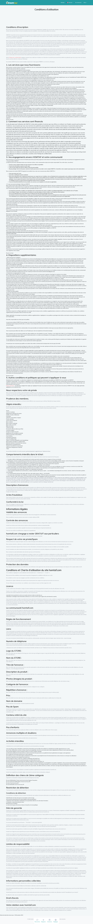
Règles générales (10, 385)
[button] (46, 119)
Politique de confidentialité (15, 57)
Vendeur (63, 2)
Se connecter (78, 2)
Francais (69, 2)
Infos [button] (85, 2)
